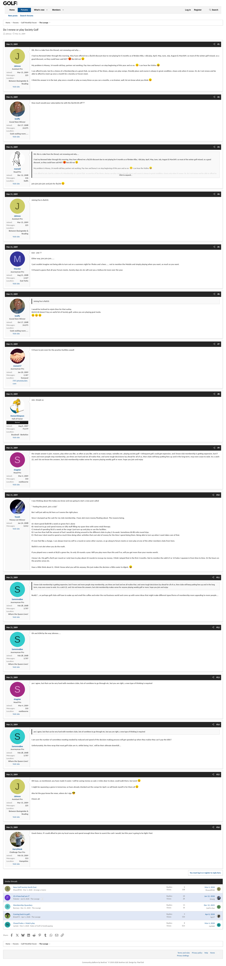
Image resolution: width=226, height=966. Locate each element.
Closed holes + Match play (24, 923)
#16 (218, 827)
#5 (219, 247)
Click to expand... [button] (125, 175)
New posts (13, 16)
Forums (24, 10)
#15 (218, 774)
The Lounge (35, 899)
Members (56, 10)
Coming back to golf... (22, 914)
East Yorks (24, 281)
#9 (219, 448)
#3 (219, 147)
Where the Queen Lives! (18, 614)
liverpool (24, 378)
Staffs (26, 181)
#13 (218, 677)
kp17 (213, 917)
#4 (219, 194)
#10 (218, 495)
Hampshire (23, 861)
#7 (219, 344)
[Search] (213, 10)
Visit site (16, 86)
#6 (219, 294)
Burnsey (16, 908)
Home (12, 10)
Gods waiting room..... (19, 133)
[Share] (214, 44)
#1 (219, 44)
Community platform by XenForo (105, 962)
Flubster (16, 899)
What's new (39, 10)
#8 (219, 394)
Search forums (26, 16)
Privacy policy (197, 953)
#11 (218, 577)
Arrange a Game (40, 890)
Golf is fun (210, 908)
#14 (218, 724)
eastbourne (23, 482)
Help (206, 953)
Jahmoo (8, 34)
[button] (47, 10)
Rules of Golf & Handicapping (41, 926)
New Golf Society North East (24, 887)
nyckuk (16, 926)
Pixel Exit (140, 962)
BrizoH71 (16, 917)
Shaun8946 (17, 890)
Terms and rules (184, 953)
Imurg (212, 899)
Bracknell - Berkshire (19, 434)
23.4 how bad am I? (21, 896)
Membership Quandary (22, 905)
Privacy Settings (183, 956)
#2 (219, 97)
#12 (218, 627)
